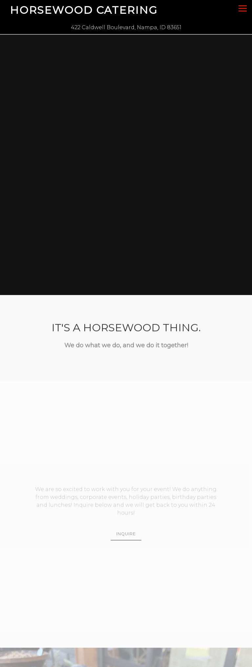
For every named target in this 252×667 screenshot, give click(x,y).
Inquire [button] (126, 517)
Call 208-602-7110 (126, 660)
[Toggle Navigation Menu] (242, 8)
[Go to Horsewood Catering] (126, 27)
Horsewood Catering (84, 10)
